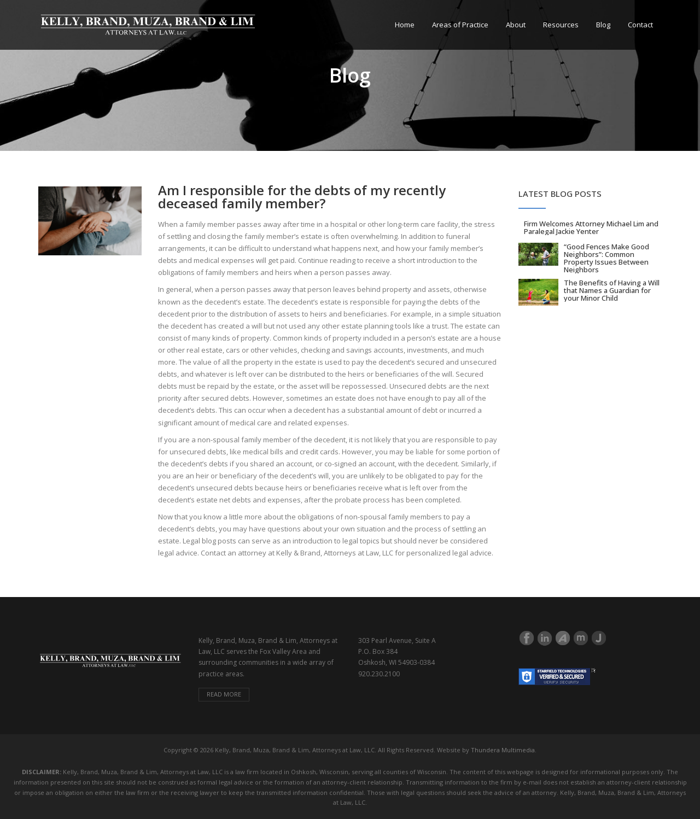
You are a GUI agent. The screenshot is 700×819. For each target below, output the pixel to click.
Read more (224, 694)
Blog (603, 25)
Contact (640, 25)
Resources (561, 25)
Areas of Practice (460, 25)
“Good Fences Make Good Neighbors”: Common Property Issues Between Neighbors (606, 258)
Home (405, 25)
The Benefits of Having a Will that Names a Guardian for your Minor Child (612, 290)
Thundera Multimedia (503, 750)
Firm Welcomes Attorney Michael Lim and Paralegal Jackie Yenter (591, 227)
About (516, 25)
